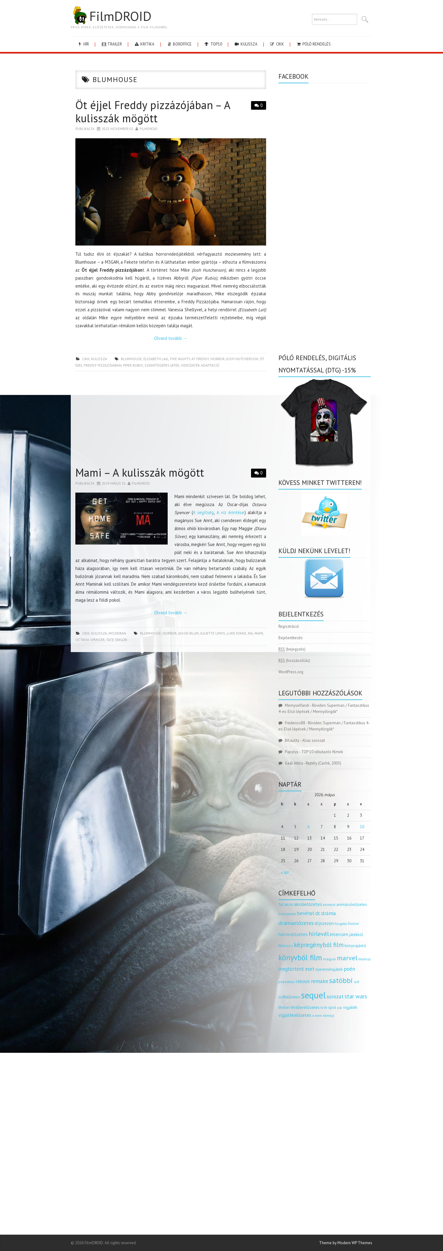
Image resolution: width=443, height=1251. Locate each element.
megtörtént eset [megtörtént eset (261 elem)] (296, 969)
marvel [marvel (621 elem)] (347, 958)
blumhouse (131, 358)
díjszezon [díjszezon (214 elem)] (324, 923)
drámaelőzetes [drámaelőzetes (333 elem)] (296, 922)
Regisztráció (288, 626)
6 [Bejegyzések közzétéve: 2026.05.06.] (308, 826)
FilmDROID (111, 16)
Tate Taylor (116, 639)
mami (258, 633)
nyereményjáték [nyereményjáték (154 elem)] (329, 969)
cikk (276, 44)
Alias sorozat (313, 740)
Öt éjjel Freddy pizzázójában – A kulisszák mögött (152, 111)
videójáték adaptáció (200, 365)
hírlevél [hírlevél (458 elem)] (319, 934)
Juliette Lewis (212, 633)
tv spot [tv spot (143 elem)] (330, 1007)
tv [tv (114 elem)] (322, 1007)
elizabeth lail (156, 358)
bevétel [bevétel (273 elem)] (305, 913)
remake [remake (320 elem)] (319, 981)
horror (217, 358)
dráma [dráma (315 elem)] (328, 913)
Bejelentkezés (290, 637)
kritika (144, 44)
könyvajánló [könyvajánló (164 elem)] (355, 945)
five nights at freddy (189, 358)
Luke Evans (236, 633)
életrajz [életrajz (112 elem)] (328, 1015)
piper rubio (133, 365)
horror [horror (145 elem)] (353, 923)
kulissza (245, 44)
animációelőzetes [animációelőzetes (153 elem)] (351, 904)
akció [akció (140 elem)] (288, 904)
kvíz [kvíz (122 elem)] (289, 945)
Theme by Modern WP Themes (345, 1242)
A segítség (203, 512)
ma (250, 633)
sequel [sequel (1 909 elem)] (313, 995)
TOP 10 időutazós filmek (322, 751)
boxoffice (179, 44)
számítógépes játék (162, 365)
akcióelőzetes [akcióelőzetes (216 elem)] (308, 904)
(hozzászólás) (294, 660)
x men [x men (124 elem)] (317, 1015)
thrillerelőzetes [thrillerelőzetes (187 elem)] (305, 1007)
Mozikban (117, 633)
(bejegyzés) (291, 649)
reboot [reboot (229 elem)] (303, 981)
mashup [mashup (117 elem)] (364, 959)
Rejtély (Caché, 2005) (323, 763)
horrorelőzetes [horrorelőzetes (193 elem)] (293, 934)
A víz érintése (231, 512)
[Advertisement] (170, 420)
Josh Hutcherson (242, 358)
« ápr (285, 872)
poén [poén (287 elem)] (349, 969)
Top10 (213, 44)
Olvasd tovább (170, 338)
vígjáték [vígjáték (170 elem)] (350, 1007)
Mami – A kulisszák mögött (139, 472)
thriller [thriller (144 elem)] (284, 1007)
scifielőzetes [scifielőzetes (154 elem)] (289, 997)
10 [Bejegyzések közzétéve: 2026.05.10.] (362, 826)
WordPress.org (290, 672)
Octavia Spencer (90, 639)
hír (83, 44)
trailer (111, 44)
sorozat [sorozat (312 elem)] (335, 996)
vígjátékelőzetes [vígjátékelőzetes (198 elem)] (294, 1015)
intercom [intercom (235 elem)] (339, 934)
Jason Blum (188, 633)
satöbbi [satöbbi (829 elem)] (341, 980)
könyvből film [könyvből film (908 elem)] (300, 957)
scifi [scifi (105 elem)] (356, 982)
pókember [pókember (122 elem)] (286, 981)
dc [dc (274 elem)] (317, 913)
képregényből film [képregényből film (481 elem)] (319, 945)
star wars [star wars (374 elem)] (356, 996)
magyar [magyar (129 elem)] (329, 959)
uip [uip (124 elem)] (339, 1007)
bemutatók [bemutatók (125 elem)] (287, 913)
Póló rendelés (313, 44)
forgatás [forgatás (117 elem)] (341, 923)
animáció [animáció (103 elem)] (329, 905)
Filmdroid (149, 128)
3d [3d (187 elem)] (280, 904)
